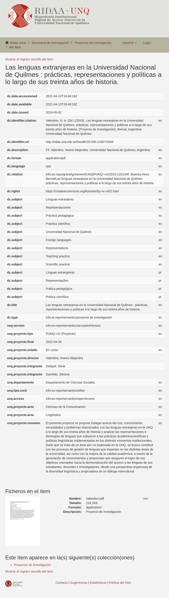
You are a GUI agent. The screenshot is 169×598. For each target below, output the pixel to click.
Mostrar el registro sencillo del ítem (29, 59)
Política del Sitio (120, 582)
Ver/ (145, 498)
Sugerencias (78, 582)
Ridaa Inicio (18, 43)
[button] (129, 42)
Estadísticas (98, 582)
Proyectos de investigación (93, 43)
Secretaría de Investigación (50, 43)
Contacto (61, 582)
